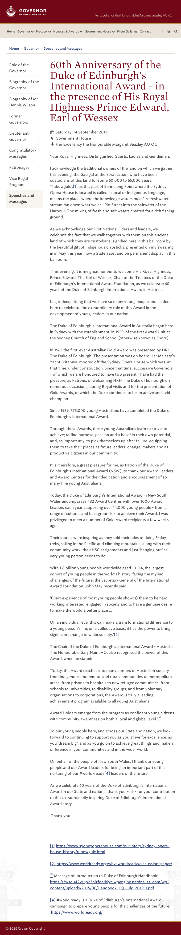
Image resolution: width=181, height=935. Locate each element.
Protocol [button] (43, 31)
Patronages (24, 167)
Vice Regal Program (18, 181)
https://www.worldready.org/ (77, 912)
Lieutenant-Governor (24, 136)
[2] (116, 634)
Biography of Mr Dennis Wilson (23, 102)
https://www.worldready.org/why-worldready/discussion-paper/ (114, 864)
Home (11, 31)
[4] (107, 773)
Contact (145, 31)
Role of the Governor (19, 68)
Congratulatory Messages (22, 153)
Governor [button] (25, 31)
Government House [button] (100, 31)
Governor (31, 49)
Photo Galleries (127, 31)
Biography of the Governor (24, 85)
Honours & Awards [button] (67, 31)
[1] (75, 186)
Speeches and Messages (63, 49)
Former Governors (18, 119)
